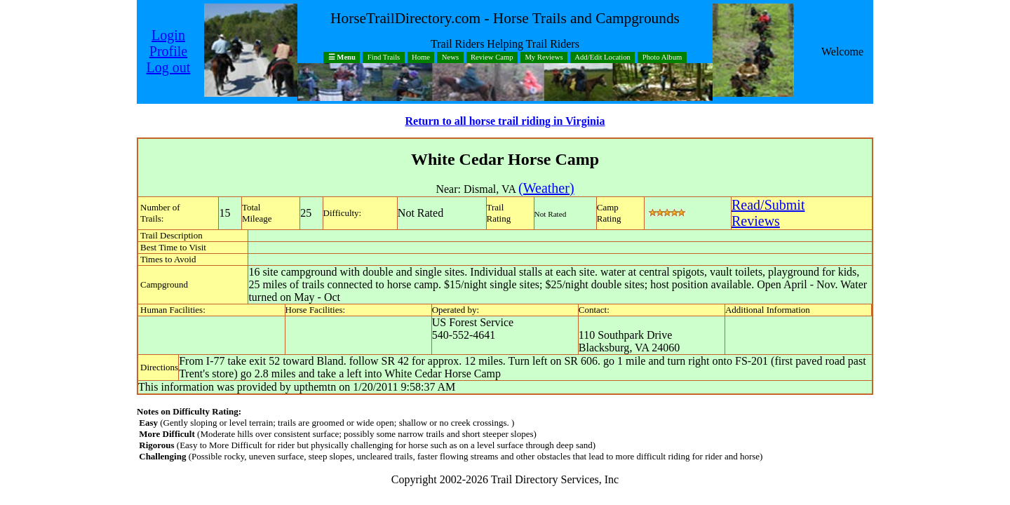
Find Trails (384, 58)
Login (168, 35)
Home (421, 58)
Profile (168, 51)
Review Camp (492, 58)
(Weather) (546, 188)
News (450, 58)
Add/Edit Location (602, 58)
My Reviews (544, 58)
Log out (169, 67)
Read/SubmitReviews (768, 213)
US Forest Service (472, 322)
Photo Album (662, 58)
